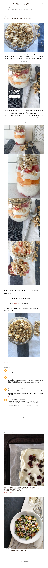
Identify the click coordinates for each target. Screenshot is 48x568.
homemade (16, 303)
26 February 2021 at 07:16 (24, 369)
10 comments (10, 552)
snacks (13, 362)
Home (9, 9)
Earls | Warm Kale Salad (15, 550)
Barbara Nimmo (12, 388)
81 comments (10, 492)
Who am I (14, 9)
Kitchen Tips (27, 9)
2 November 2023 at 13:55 (23, 399)
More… (33, 9)
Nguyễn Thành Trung (13, 370)
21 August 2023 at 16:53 (20, 376)
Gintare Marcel (28, 564)
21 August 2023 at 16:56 (21, 388)
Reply (9, 374)
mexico (22, 54)
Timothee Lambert (12, 399)
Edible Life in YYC (19, 4)
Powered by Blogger (24, 561)
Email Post (10, 360)
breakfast (9, 362)
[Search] (43, 3)
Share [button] (5, 360)
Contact (20, 9)
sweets (16, 362)
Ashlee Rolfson (11, 377)
